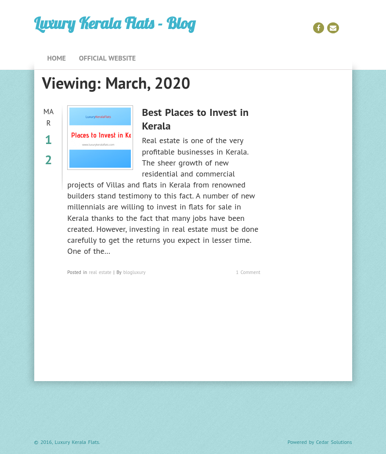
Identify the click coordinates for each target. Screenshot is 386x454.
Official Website (107, 58)
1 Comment (248, 272)
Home (56, 58)
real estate (100, 272)
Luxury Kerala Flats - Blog (114, 23)
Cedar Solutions (334, 442)
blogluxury (134, 272)
